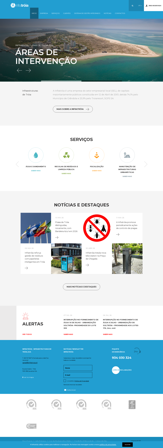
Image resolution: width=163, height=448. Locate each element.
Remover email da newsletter (73, 385)
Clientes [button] (67, 13)
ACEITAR (127, 444)
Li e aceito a (78, 381)
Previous (17, 164)
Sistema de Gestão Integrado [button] (87, 13)
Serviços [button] (55, 13)
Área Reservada (153, 6)
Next (145, 164)
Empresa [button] (44, 13)
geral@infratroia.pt (30, 363)
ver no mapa (28, 377)
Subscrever (70, 390)
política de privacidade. (108, 444)
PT (140, 6)
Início (34, 13)
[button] (19, 70)
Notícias (107, 13)
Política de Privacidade (82, 381)
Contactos (120, 13)
